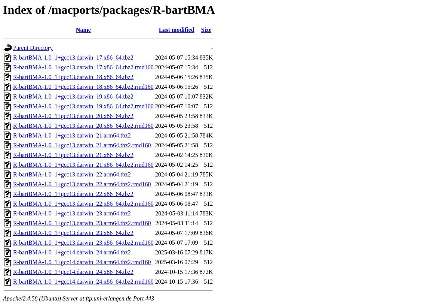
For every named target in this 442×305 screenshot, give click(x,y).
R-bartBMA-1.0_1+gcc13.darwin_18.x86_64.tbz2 (73, 77)
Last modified (176, 30)
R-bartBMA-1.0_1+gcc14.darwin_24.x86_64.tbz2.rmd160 (83, 281)
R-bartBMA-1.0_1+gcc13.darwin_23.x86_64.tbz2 (73, 233)
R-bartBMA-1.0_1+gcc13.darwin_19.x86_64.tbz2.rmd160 (83, 106)
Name (83, 30)
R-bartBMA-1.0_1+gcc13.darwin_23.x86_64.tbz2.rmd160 (83, 242)
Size (206, 30)
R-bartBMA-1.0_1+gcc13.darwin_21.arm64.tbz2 (72, 135)
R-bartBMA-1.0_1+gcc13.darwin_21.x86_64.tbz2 (73, 155)
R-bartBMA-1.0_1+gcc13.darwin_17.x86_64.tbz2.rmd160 (83, 67)
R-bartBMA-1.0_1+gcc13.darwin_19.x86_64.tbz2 (73, 96)
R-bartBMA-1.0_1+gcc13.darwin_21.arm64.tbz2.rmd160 (82, 145)
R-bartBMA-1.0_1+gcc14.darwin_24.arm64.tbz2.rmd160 (82, 262)
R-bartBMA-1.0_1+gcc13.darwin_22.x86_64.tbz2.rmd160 (83, 203)
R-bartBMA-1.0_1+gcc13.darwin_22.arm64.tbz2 (72, 174)
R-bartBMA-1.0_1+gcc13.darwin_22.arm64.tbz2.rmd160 (82, 184)
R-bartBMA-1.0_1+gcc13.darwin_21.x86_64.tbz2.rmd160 (83, 164)
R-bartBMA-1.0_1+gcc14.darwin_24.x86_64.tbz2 (73, 272)
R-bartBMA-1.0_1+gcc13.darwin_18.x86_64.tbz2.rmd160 (83, 87)
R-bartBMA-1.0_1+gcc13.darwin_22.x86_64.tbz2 (73, 194)
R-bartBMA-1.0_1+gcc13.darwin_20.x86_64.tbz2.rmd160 (83, 126)
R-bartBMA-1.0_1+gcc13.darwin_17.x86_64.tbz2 (73, 57)
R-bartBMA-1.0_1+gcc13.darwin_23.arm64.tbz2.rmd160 (82, 223)
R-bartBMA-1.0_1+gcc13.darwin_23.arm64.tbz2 (72, 213)
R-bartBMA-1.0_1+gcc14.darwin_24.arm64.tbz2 (72, 252)
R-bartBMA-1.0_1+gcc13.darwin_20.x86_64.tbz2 (73, 116)
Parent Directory (33, 48)
